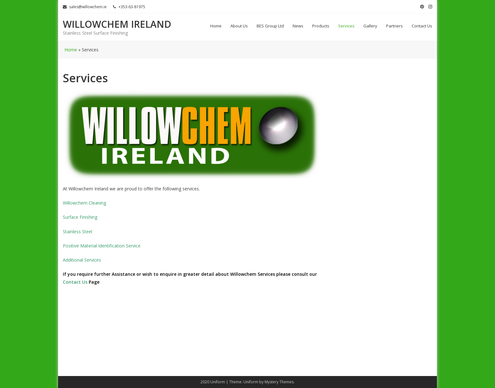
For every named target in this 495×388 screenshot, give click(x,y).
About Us (239, 26)
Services (346, 26)
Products (320, 26)
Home (216, 26)
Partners (394, 26)
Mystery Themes (279, 382)
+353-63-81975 (129, 6)
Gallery (370, 26)
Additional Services (82, 260)
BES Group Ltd (270, 26)
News (298, 26)
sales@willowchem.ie (85, 6)
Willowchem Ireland (117, 24)
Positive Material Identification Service (101, 246)
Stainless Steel (77, 232)
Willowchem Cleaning (84, 203)
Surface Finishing (80, 217)
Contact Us (422, 26)
